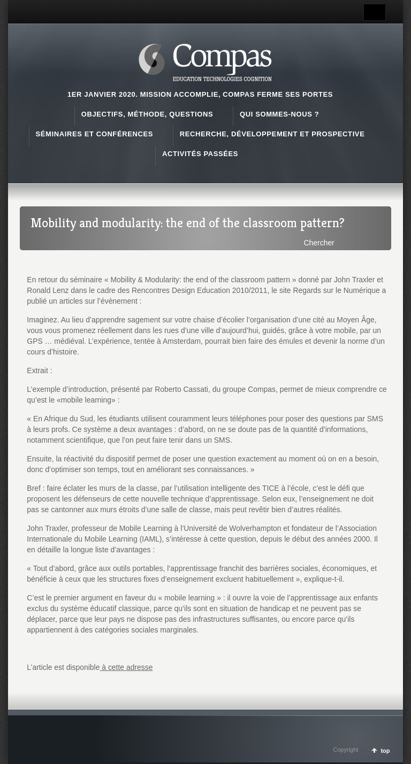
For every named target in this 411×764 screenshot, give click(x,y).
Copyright (345, 749)
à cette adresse (126, 667)
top (385, 750)
